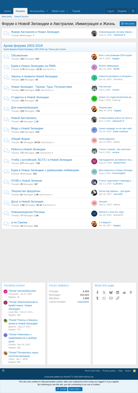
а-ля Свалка (19, 222)
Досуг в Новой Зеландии (27, 201)
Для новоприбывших (24, 107)
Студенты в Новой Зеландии (30, 97)
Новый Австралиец (23, 118)
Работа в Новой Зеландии (28, 149)
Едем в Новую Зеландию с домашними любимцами (45, 170)
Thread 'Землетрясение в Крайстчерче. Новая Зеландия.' (23, 305)
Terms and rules (92, 370)
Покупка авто (105, 107)
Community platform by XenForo (69, 377)
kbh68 (116, 69)
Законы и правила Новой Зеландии (34, 76)
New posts (7, 16)
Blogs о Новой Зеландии (27, 128)
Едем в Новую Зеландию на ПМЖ (33, 65)
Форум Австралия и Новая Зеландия (35, 31)
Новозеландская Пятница (28, 212)
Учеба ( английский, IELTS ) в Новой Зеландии (41, 159)
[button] (47, 11)
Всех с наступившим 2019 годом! (115, 55)
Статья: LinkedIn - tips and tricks (114, 149)
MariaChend (119, 163)
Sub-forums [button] (48, 69)
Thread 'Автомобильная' (22, 290)
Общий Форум (20, 138)
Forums (20, 11)
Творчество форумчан (25, 191)
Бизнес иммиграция (109, 66)
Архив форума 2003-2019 (23, 45)
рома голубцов (120, 131)
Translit (76, 11)
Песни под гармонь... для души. (115, 191)
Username (83, 301)
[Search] (133, 11)
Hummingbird (118, 173)
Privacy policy (109, 370)
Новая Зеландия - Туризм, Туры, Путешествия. (42, 86)
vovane (115, 90)
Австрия (103, 201)
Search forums (21, 16)
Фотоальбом (37, 11)
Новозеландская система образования (118, 32)
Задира (115, 58)
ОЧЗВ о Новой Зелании (26, 180)
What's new (58, 11)
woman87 (118, 194)
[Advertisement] (69, 256)
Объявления (19, 55)
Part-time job (105, 86)
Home (7, 11)
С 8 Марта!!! (105, 222)
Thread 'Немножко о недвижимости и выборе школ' (22, 338)
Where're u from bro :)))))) (111, 212)
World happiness (107, 139)
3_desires (118, 183)
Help (120, 370)
